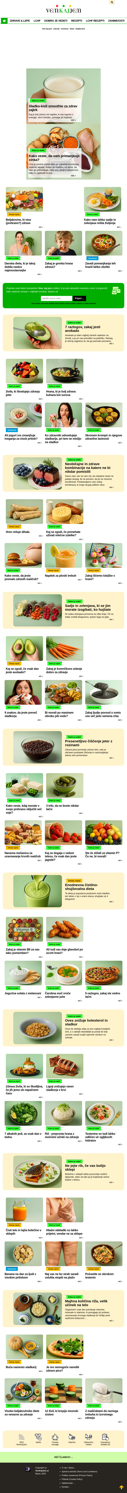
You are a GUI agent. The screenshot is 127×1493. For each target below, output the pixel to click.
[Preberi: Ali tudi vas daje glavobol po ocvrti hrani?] (65, 917)
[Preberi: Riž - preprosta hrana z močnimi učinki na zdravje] (64, 1101)
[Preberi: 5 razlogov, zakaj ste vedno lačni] (104, 961)
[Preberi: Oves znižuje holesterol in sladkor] (63, 1028)
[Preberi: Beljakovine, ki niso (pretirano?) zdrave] (25, 187)
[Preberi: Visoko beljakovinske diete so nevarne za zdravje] (23, 1378)
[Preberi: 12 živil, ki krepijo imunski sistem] (64, 1378)
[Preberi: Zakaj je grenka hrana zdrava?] (64, 231)
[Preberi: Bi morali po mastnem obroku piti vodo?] (64, 680)
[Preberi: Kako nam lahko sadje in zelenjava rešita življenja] (102, 187)
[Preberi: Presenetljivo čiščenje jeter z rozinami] (63, 747)
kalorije (56, 29)
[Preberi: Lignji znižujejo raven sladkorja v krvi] (65, 1054)
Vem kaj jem (47, 29)
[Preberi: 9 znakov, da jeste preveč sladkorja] (23, 680)
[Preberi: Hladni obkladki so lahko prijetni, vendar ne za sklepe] (65, 1198)
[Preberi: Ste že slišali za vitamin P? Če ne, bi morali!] (104, 820)
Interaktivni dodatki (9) (105, 1442)
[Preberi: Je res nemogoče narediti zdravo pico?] (65, 1335)
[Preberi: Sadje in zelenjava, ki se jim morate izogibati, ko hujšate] (63, 610)
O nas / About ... (69, 1468)
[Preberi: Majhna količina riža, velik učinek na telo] (63, 1308)
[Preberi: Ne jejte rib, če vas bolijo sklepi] (63, 1171)
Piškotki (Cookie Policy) (72, 1479)
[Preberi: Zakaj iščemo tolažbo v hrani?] (104, 543)
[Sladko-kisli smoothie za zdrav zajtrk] (63, 70)
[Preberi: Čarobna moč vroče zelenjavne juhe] (64, 961)
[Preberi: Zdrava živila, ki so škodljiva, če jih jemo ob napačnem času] (25, 1054)
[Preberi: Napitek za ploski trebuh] (64, 543)
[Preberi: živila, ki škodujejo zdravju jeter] (25, 359)
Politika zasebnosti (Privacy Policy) (77, 1475)
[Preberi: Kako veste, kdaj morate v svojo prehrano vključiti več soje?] (25, 773)
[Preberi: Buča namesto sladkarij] (25, 1335)
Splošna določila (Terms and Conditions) (79, 1472)
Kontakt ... (66, 1487)
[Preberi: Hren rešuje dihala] (25, 499)
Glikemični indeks (88, 1442)
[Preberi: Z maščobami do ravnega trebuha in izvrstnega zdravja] (104, 1378)
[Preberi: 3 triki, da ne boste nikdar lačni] (65, 773)
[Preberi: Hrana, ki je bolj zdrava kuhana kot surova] (65, 359)
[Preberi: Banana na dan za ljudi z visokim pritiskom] (23, 1242)
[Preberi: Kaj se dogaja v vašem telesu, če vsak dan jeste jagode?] (64, 820)
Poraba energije (55, 1442)
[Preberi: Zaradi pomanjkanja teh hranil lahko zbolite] (104, 231)
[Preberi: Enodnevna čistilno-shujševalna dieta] (63, 891)
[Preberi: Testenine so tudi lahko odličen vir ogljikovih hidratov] (104, 1101)
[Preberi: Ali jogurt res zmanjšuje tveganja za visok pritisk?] (23, 403)
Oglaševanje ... (68, 1483)
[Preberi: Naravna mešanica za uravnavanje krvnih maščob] (23, 820)
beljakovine (80, 29)
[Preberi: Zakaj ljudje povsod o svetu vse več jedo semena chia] (104, 680)
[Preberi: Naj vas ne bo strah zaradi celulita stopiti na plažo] (64, 1242)
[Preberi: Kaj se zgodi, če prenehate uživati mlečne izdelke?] (65, 499)
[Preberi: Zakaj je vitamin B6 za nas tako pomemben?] (25, 917)
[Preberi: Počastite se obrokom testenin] (104, 1242)
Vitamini (72, 1441)
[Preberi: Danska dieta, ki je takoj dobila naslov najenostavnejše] (23, 231)
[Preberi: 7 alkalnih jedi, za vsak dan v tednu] (23, 1101)
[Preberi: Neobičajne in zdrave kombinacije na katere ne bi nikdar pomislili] (63, 473)
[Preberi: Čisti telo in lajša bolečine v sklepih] (25, 1198)
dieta (72, 29)
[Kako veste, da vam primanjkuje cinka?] (63, 125)
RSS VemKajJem (21, 1442)
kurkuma (64, 29)
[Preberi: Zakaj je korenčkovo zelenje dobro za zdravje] (65, 636)
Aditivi (38, 1441)
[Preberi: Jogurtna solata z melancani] (23, 961)
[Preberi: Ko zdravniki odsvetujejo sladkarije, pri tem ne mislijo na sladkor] (64, 403)
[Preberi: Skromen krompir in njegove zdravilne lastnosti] (104, 403)
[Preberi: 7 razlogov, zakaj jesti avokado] (63, 333)
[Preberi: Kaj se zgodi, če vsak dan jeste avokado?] (25, 636)
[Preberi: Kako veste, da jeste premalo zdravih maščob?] (23, 543)
